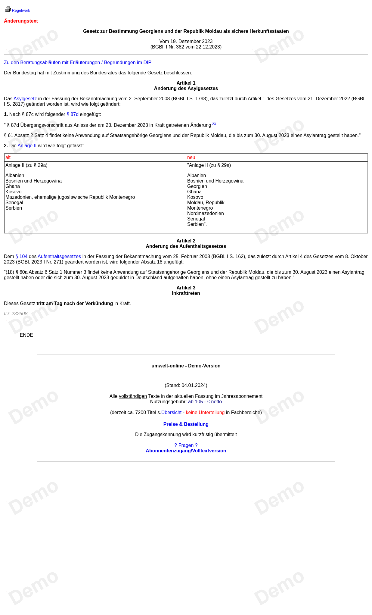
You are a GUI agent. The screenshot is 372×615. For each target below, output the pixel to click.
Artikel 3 (185, 287)
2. (6, 145)
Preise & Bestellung (186, 424)
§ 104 (21, 256)
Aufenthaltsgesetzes (59, 256)
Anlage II (26, 145)
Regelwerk (21, 10)
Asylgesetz (25, 98)
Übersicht (171, 412)
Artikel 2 (185, 240)
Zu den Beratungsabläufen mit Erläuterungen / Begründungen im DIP (77, 62)
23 (214, 124)
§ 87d (73, 114)
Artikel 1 (185, 83)
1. (6, 114)
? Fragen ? (185, 445)
